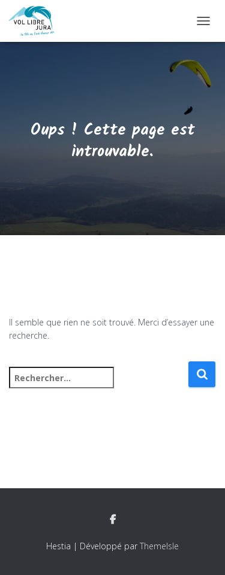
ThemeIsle (159, 546)
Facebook (113, 520)
